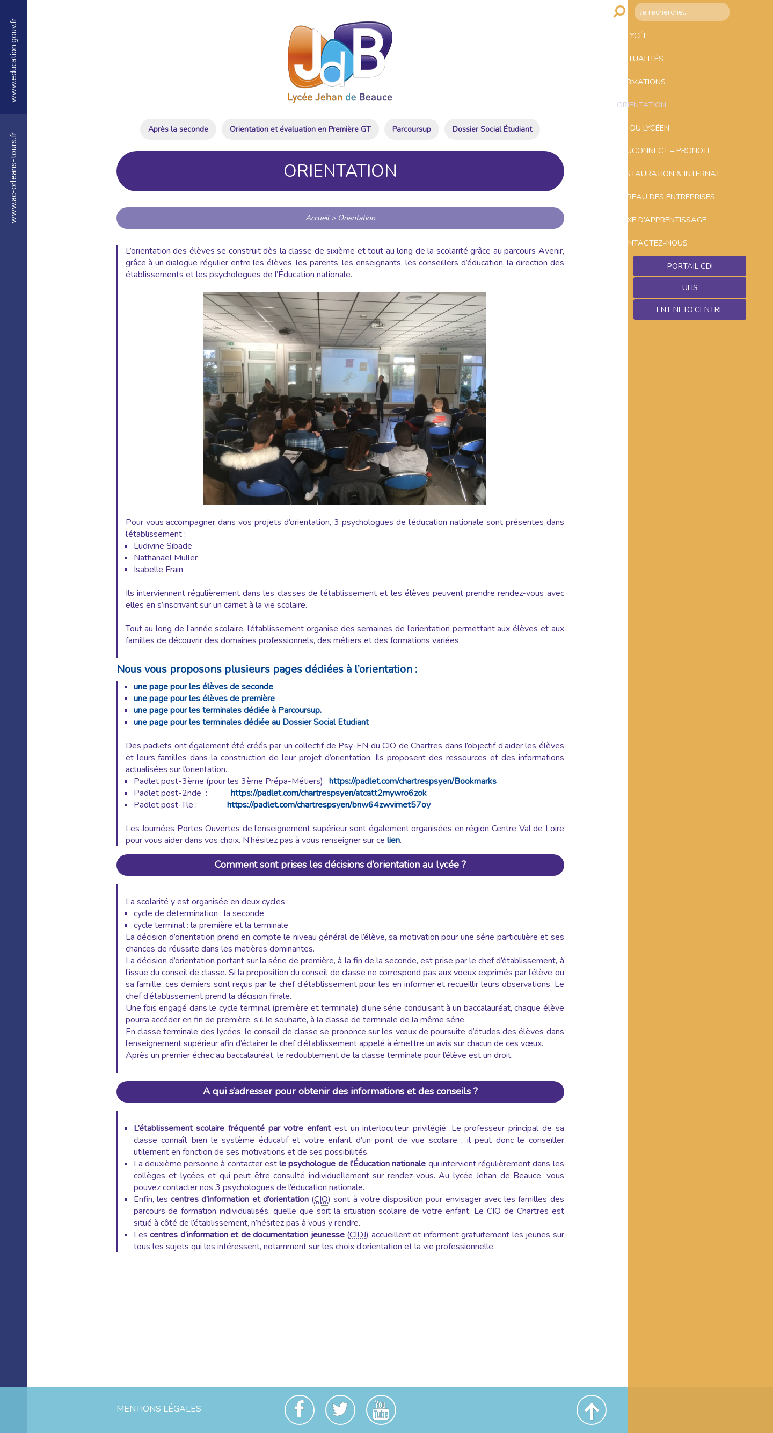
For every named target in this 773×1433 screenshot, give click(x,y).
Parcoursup (411, 129)
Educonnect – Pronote (687, 180)
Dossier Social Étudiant (492, 129)
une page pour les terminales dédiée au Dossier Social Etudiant (251, 722)
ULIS (690, 370)
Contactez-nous (672, 319)
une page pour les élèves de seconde (203, 687)
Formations (661, 95)
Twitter (340, 1410)
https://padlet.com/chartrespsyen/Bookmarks (413, 781)
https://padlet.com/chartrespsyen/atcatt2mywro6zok (329, 793)
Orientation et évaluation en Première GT (300, 129)
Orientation (661, 123)
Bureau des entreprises (662, 255)
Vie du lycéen (664, 152)
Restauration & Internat (670, 215)
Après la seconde (178, 129)
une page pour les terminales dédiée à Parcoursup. (228, 710)
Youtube (381, 1410)
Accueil (317, 218)
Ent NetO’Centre (690, 393)
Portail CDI (690, 346)
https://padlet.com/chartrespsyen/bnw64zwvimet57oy (329, 805)
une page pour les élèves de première (204, 698)
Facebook (300, 1410)
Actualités (659, 67)
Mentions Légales (158, 1408)
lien (393, 840)
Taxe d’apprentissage (684, 290)
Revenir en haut (592, 1410)
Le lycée (651, 38)
